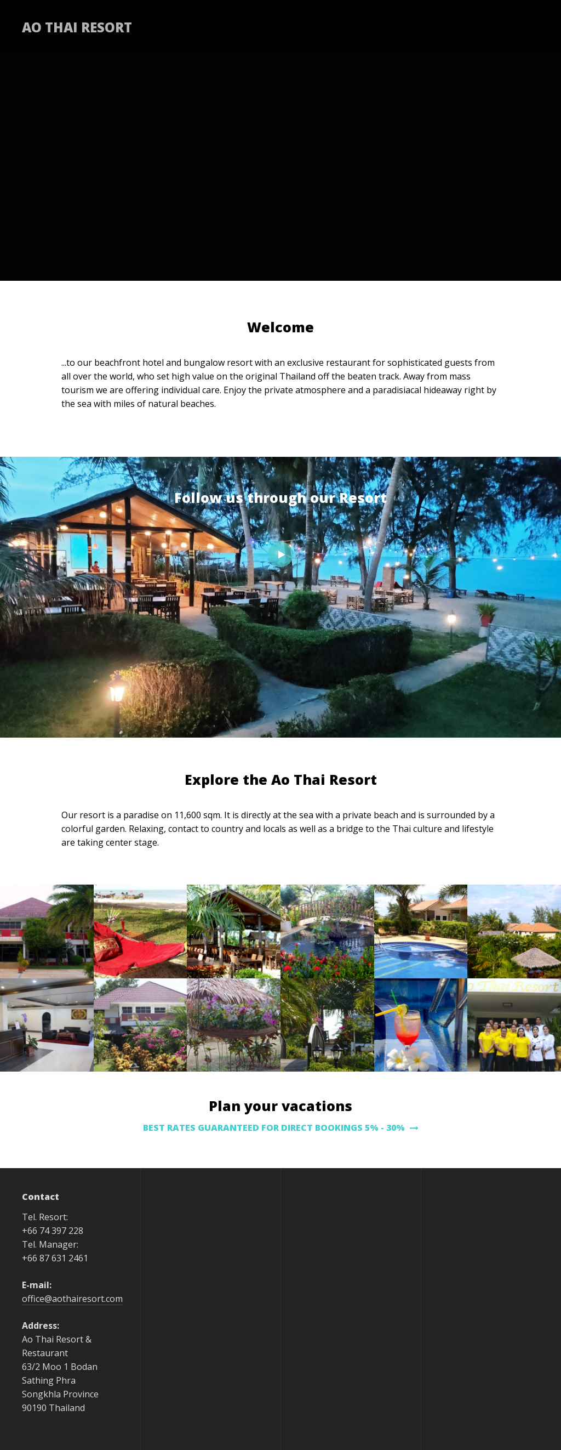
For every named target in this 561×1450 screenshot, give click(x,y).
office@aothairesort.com (72, 1299)
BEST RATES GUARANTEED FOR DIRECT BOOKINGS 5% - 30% (281, 1128)
